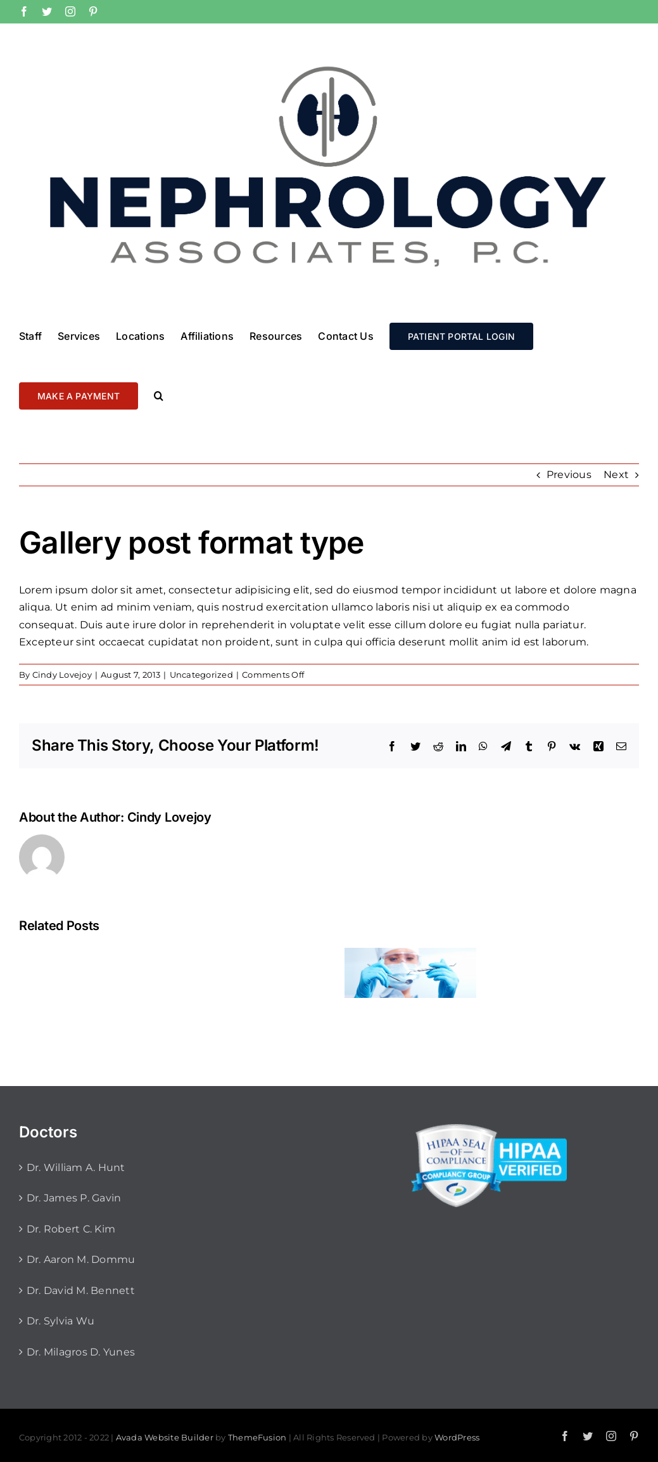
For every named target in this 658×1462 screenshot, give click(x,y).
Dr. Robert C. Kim (71, 1229)
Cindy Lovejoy (62, 675)
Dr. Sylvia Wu (60, 1321)
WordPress (456, 1437)
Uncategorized (201, 675)
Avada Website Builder (164, 1437)
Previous (569, 475)
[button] (158, 395)
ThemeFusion (257, 1437)
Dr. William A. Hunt (76, 1167)
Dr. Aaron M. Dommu (81, 1259)
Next (616, 475)
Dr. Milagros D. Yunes (81, 1352)
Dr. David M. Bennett (81, 1290)
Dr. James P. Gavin (74, 1198)
